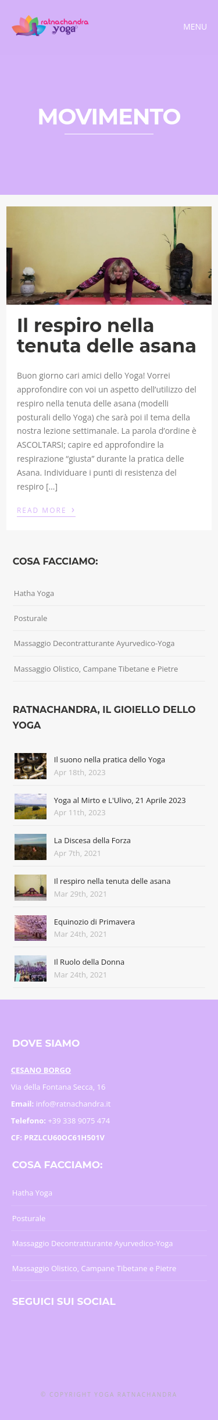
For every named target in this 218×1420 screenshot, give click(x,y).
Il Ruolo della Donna (89, 962)
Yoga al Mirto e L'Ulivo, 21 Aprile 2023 (120, 800)
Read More (46, 509)
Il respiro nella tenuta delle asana (106, 335)
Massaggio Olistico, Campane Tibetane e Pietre (96, 668)
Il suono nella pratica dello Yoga (110, 759)
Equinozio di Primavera (94, 921)
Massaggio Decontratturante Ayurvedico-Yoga (94, 643)
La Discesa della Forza (92, 840)
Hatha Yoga (34, 593)
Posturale (31, 618)
